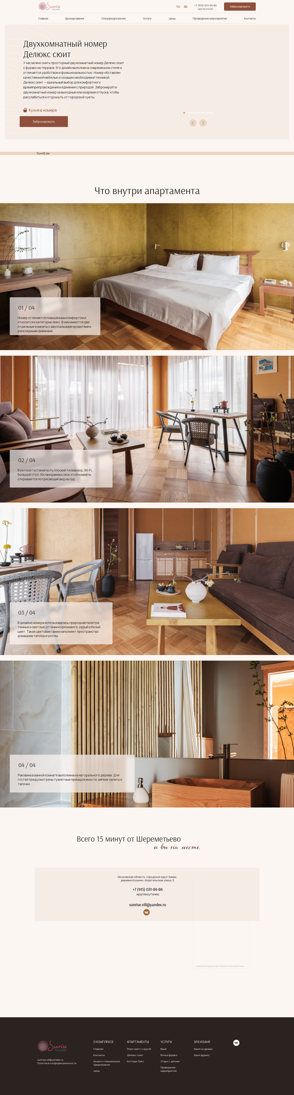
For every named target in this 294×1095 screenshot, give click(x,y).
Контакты (250, 18)
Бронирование (74, 18)
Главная (43, 18)
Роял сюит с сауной (139, 1049)
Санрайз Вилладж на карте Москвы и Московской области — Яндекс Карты (222, 966)
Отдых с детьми (170, 1061)
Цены (172, 18)
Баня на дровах (203, 1049)
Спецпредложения (113, 18)
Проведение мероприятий (210, 18)
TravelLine (43, 153)
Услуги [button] (147, 18)
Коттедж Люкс (135, 1061)
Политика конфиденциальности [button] (56, 1063)
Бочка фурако (168, 1055)
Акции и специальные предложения (106, 1063)
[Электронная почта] (185, 6)
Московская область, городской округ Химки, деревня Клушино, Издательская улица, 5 (147, 878)
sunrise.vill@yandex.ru (147, 904)
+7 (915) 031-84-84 (205, 5)
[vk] (178, 6)
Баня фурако (201, 1055)
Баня (163, 1049)
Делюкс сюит (135, 1055)
